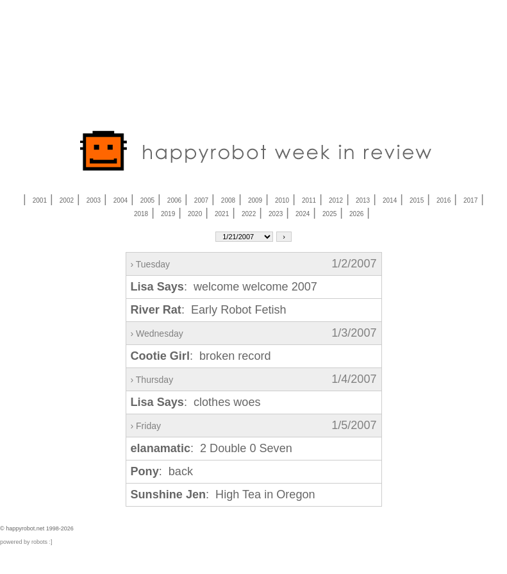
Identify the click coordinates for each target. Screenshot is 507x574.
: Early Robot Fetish (209, 309)
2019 (168, 213)
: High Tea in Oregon (223, 494)
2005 (147, 200)
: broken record (201, 356)
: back (162, 471)
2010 (282, 200)
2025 (329, 213)
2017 (470, 200)
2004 (120, 200)
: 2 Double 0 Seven (211, 448)
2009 (255, 200)
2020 (195, 213)
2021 (222, 213)
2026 (356, 213)
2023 (276, 213)
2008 (228, 200)
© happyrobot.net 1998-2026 (37, 528)
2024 (302, 213)
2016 (443, 200)
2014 (390, 200)
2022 (249, 213)
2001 (40, 200)
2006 (174, 200)
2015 (417, 200)
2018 (141, 213)
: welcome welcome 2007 (224, 286)
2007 (201, 200)
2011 (309, 200)
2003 (94, 200)
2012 (336, 200)
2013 (363, 200)
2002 (67, 200)
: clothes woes (196, 402)
